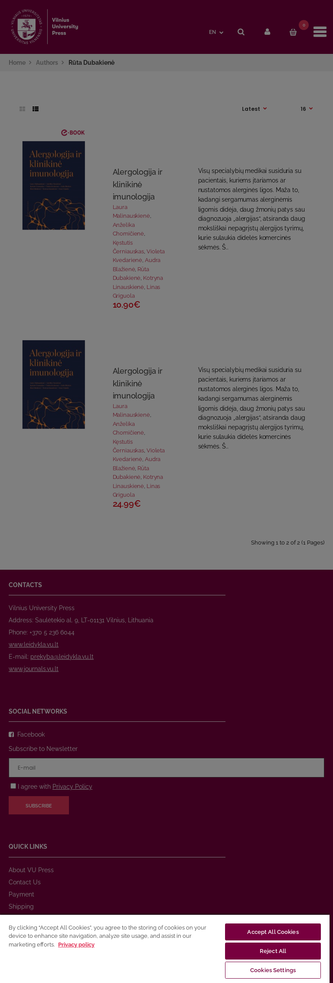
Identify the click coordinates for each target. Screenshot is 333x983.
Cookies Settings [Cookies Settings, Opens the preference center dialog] (273, 970)
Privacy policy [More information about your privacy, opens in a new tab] (76, 944)
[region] (165, 948)
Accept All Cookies (272, 932)
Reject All (273, 951)
